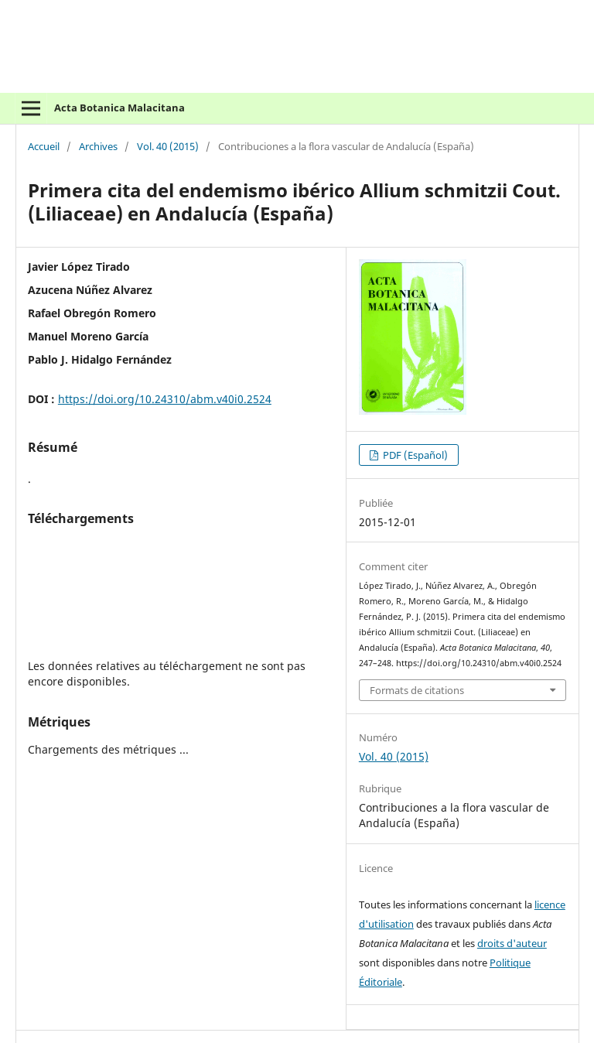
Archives (98, 147)
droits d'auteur (512, 943)
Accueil (44, 147)
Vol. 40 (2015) (168, 147)
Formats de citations (417, 690)
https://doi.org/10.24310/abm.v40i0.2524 (164, 399)
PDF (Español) (414, 455)
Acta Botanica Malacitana (119, 108)
